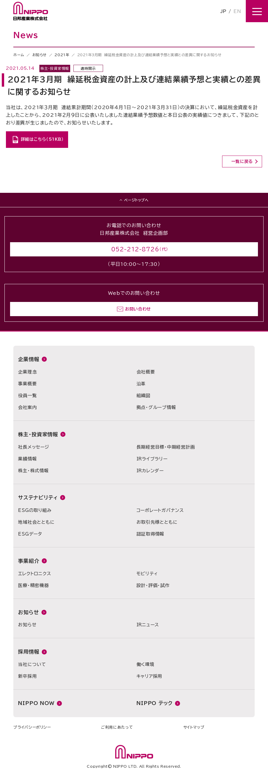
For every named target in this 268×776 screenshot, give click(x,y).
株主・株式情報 (33, 470)
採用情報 (28, 651)
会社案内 (27, 407)
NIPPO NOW (36, 703)
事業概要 (27, 383)
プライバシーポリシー (32, 727)
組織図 (143, 395)
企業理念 (27, 372)
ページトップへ (136, 200)
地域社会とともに (36, 522)
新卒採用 (27, 676)
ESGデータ (30, 534)
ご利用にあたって (117, 727)
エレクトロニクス (34, 573)
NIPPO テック (155, 703)
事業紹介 (28, 560)
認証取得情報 (151, 534)
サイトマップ (194, 727)
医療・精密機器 (33, 585)
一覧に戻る (242, 161)
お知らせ (39, 54)
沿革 (141, 383)
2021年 (61, 54)
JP (223, 11)
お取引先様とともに (157, 522)
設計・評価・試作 (153, 585)
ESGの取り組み (35, 510)
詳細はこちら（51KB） (42, 139)
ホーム (18, 54)
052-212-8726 (135, 249)
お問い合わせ (138, 309)
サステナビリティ (38, 497)
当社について (32, 664)
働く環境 (146, 664)
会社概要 (146, 372)
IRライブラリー (152, 459)
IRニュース (148, 625)
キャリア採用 (150, 676)
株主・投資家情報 (38, 434)
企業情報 (28, 359)
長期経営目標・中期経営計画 (166, 447)
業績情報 (27, 459)
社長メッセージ (33, 447)
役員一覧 (27, 395)
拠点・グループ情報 (156, 407)
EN (237, 11)
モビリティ (147, 573)
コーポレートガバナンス (160, 510)
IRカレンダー (150, 470)
